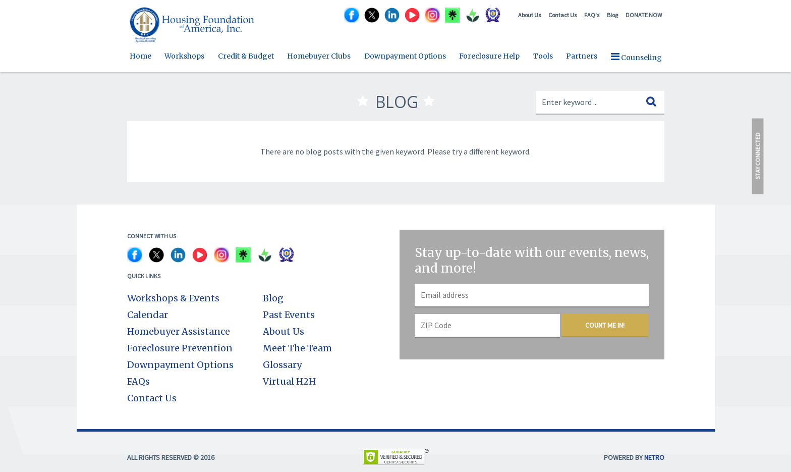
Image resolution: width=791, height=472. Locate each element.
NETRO (654, 457)
